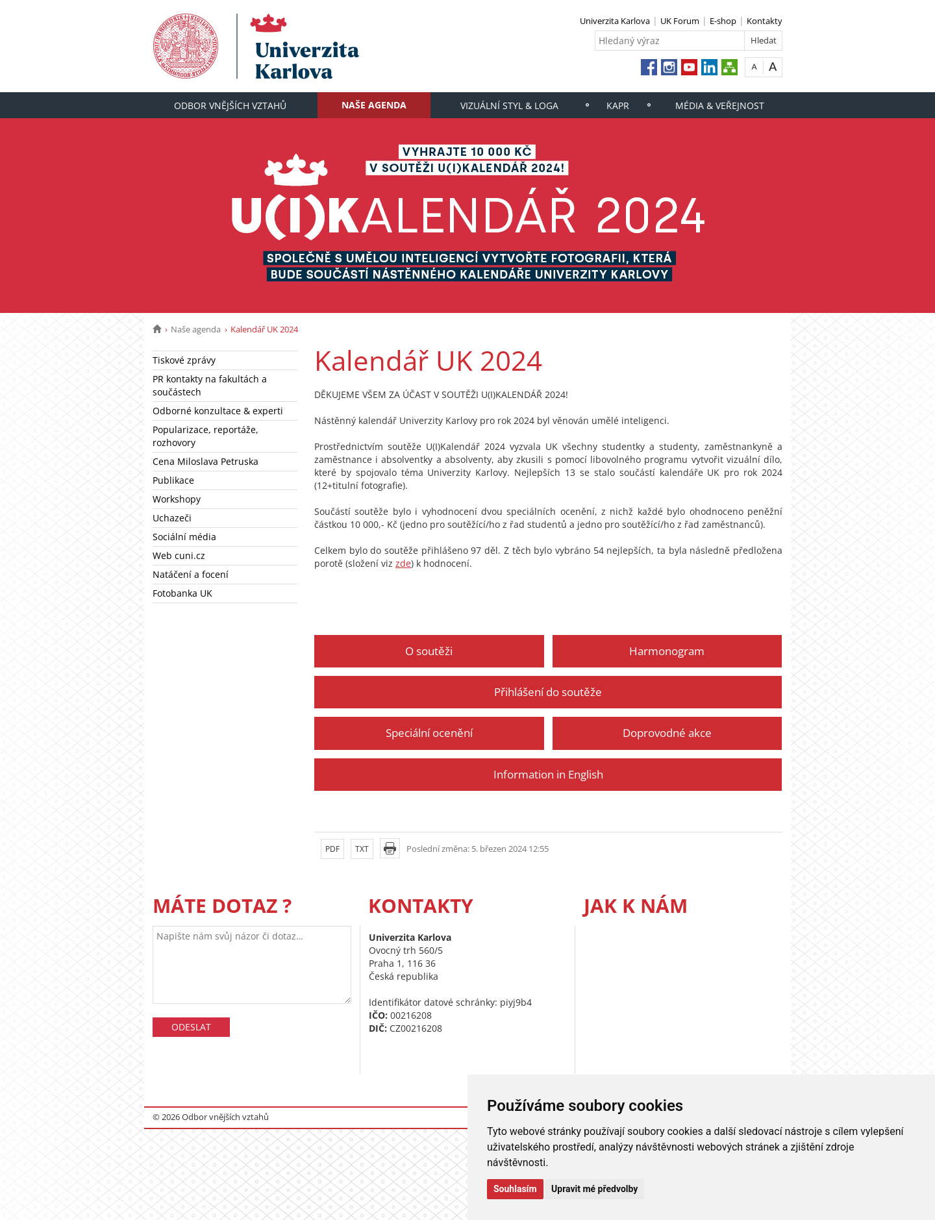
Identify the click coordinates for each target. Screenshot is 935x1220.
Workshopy (177, 499)
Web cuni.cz (179, 555)
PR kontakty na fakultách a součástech (210, 385)
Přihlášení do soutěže (548, 691)
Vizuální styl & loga (509, 105)
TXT (362, 848)
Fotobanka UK (182, 593)
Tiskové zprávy (184, 360)
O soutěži (429, 650)
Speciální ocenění (429, 732)
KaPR (617, 105)
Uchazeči (172, 518)
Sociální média (184, 536)
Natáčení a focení (191, 574)
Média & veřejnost (719, 105)
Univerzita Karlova (615, 21)
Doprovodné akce (667, 732)
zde (403, 563)
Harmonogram (666, 650)
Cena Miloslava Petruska (205, 461)
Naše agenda (374, 105)
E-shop (723, 21)
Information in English (548, 774)
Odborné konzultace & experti (218, 411)
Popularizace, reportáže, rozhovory (205, 436)
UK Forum (679, 21)
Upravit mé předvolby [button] (594, 1189)
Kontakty (764, 21)
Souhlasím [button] (515, 1189)
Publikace (173, 480)
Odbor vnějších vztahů (230, 105)
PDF (332, 848)
